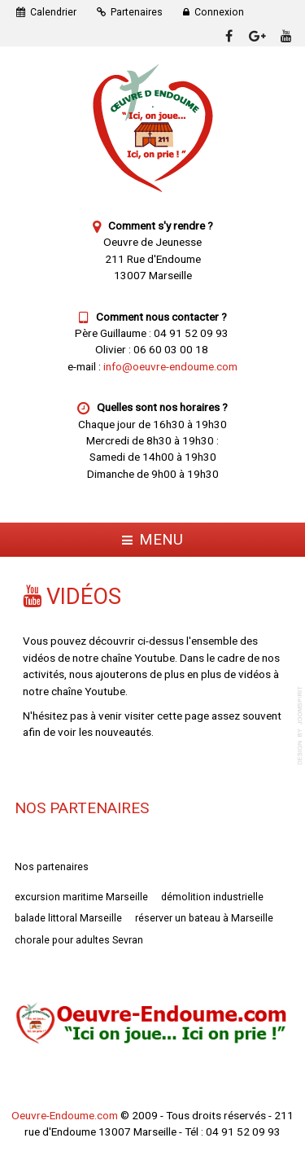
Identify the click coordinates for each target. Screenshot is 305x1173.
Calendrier (53, 12)
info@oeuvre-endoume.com (170, 366)
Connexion (219, 12)
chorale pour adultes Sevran (79, 940)
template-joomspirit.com (301, 725)
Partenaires (137, 12)
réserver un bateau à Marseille (204, 918)
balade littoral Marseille (68, 918)
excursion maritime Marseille (81, 897)
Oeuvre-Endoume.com (64, 1115)
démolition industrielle (212, 897)
